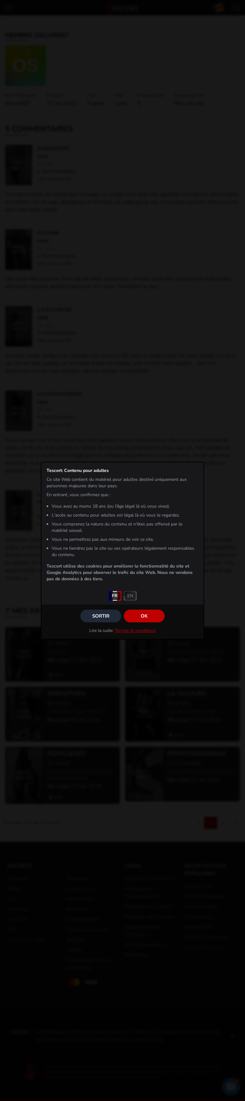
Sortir (100, 616)
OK (144, 616)
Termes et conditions (135, 630)
